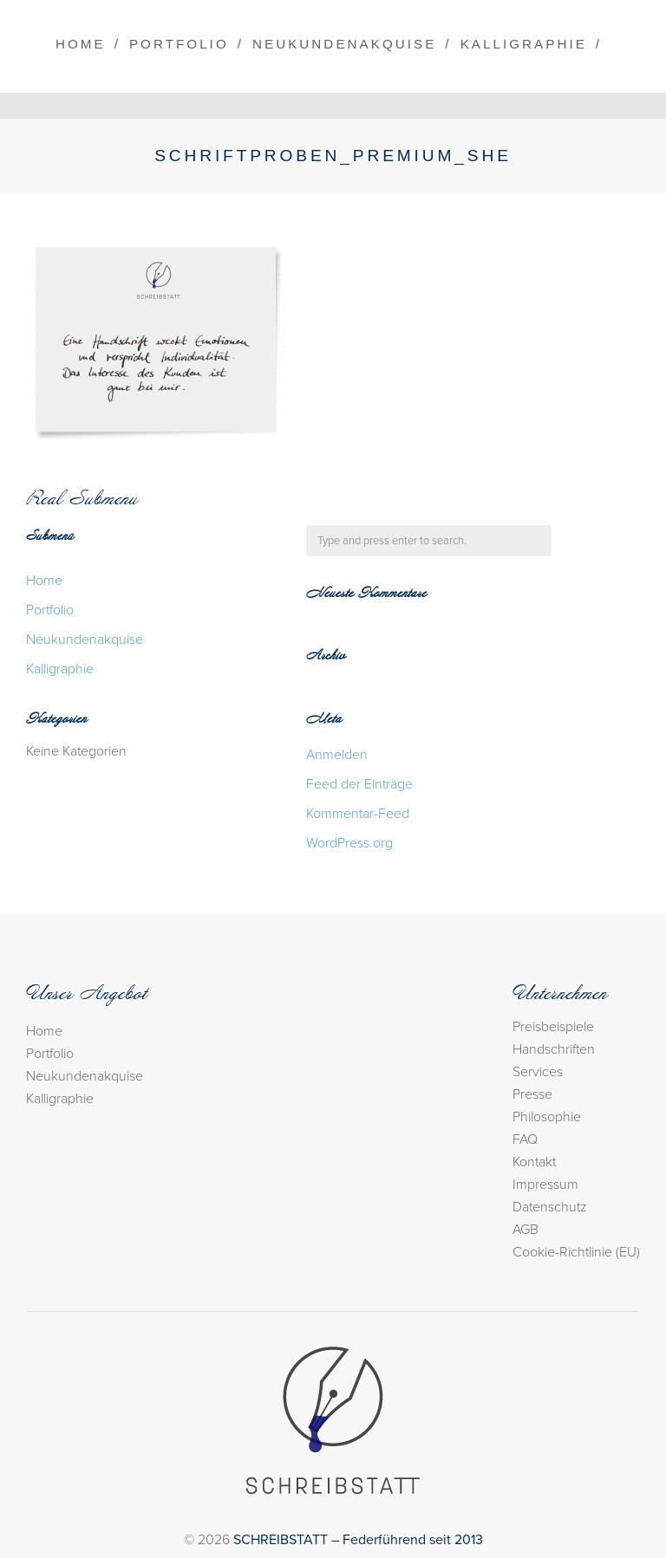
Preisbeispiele (553, 1026)
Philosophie (547, 1117)
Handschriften (554, 1049)
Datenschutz (550, 1207)
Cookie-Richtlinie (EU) (576, 1252)
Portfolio (179, 43)
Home (81, 43)
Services (538, 1072)
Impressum (545, 1184)
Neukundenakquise (344, 43)
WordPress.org (349, 843)
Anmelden (337, 754)
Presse (532, 1094)
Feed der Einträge (359, 784)
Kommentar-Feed (357, 813)
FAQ (525, 1139)
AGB (526, 1229)
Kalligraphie (523, 43)
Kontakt (534, 1162)
